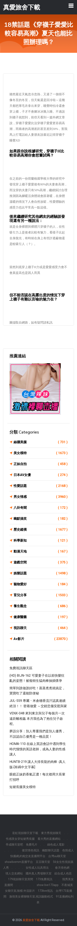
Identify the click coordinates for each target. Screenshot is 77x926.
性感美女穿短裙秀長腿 (20, 838)
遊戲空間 (41, 562)
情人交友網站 (14, 873)
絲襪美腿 (41, 442)
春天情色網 (62, 867)
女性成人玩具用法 (37, 867)
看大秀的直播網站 (49, 838)
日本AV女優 (41, 475)
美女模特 (41, 453)
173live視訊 (45, 890)
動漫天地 (41, 551)
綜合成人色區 (63, 873)
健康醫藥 (41, 617)
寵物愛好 (41, 584)
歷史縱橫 (41, 530)
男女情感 (41, 497)
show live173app (48, 885)
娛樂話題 (41, 573)
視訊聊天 (41, 628)
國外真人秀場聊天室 (39, 873)
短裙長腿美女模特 (22, 787)
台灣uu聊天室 (57, 856)
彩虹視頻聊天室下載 (25, 833)
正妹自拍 (41, 464)
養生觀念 (41, 606)
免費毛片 (31, 844)
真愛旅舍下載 (31, 920)
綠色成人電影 (55, 844)
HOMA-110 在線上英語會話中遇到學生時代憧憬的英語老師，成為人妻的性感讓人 (37, 749)
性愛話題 (41, 486)
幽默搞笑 (41, 519)
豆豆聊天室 (43, 862)
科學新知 (41, 540)
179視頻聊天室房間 (20, 879)
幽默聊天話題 (50, 850)
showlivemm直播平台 (19, 862)
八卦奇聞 (41, 508)
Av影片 (41, 639)
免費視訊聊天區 (20, 668)
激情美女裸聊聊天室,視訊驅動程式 (31, 896)
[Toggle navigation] (71, 5)
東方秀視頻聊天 (51, 833)
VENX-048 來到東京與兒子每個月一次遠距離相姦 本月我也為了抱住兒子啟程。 (37, 718)
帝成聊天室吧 (14, 844)
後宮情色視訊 (30, 850)
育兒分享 (41, 595)
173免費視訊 (44, 879)
